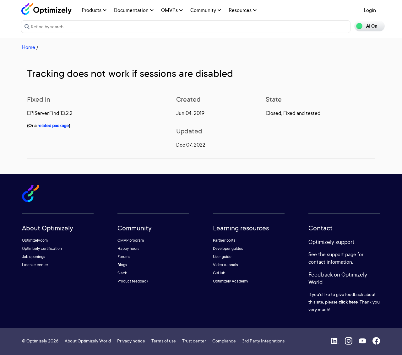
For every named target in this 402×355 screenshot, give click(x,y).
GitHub (219, 273)
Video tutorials (225, 264)
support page (341, 254)
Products (94, 10)
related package (53, 125)
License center (35, 264)
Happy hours (128, 248)
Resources (243, 10)
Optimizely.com (35, 240)
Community (205, 10)
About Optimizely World (88, 341)
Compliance (224, 341)
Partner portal (224, 240)
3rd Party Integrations (263, 341)
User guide (222, 256)
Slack (122, 273)
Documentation (134, 10)
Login (370, 10)
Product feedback (132, 281)
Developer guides (228, 248)
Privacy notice (131, 341)
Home (28, 47)
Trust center (194, 341)
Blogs (122, 264)
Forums (123, 256)
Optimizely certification (42, 248)
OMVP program (130, 240)
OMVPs (172, 10)
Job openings (33, 256)
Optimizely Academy (230, 281)
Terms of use (163, 341)
